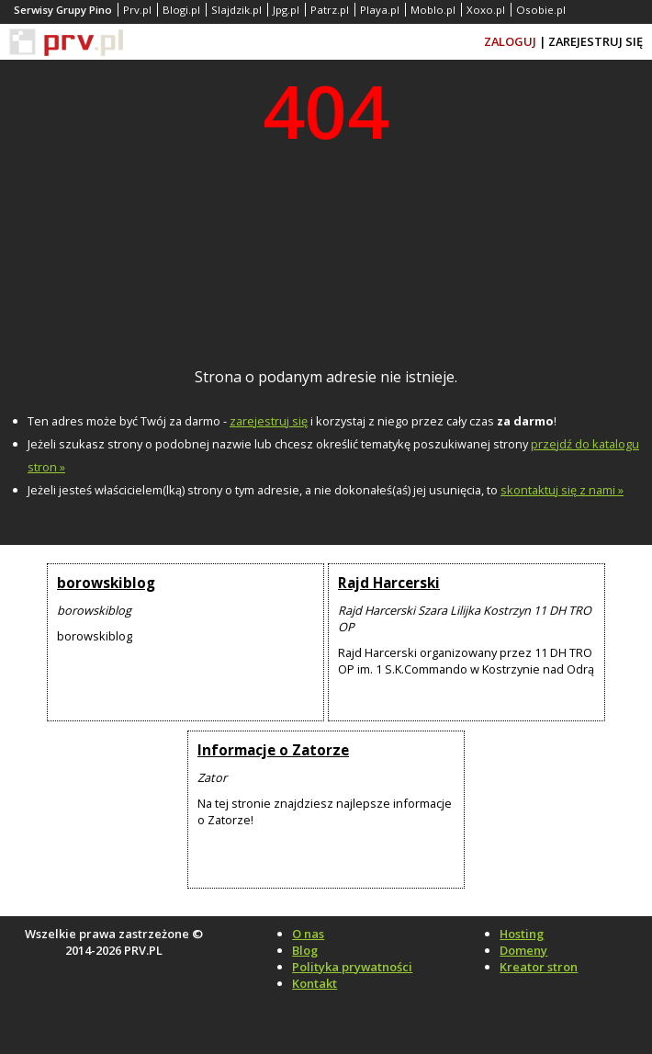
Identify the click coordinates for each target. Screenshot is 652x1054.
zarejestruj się (269, 421)
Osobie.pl (541, 10)
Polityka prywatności (352, 966)
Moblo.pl (432, 10)
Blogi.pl (181, 10)
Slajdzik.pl (236, 10)
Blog (305, 950)
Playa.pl (379, 10)
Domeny (523, 950)
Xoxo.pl (486, 10)
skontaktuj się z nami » (562, 490)
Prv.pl (137, 10)
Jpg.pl (286, 10)
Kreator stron (539, 966)
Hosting (522, 933)
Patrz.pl (329, 10)
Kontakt (314, 983)
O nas (308, 933)
